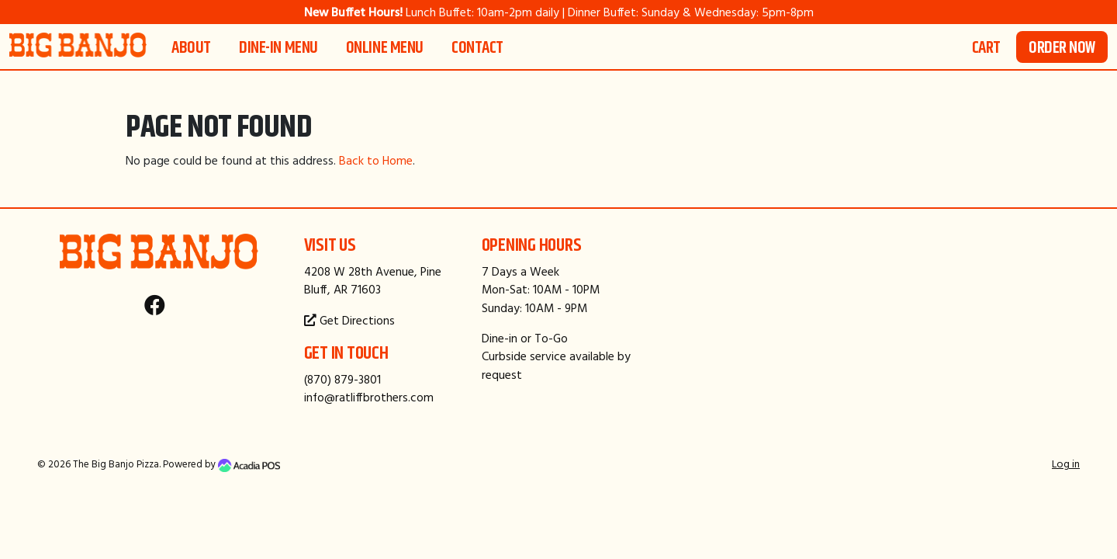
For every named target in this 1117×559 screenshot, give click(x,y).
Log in (1066, 463)
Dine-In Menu (278, 47)
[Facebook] (154, 308)
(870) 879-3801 (342, 379)
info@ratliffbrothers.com (369, 397)
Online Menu (385, 47)
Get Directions (349, 320)
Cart (986, 47)
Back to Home (376, 160)
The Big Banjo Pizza (116, 463)
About (191, 47)
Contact (477, 47)
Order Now (1062, 47)
